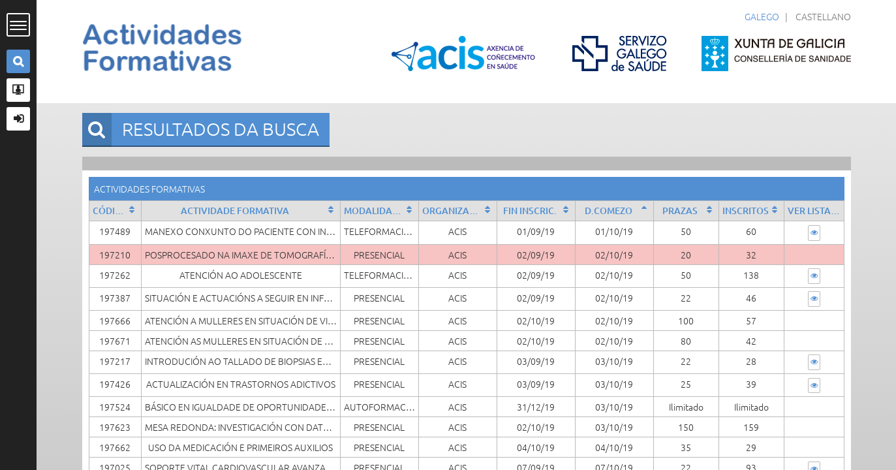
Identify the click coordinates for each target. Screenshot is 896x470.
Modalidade (374, 210)
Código (111, 210)
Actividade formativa (235, 210)
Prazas (680, 210)
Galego (762, 16)
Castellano (823, 16)
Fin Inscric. (530, 210)
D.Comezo (608, 210)
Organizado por (459, 210)
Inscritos (745, 210)
